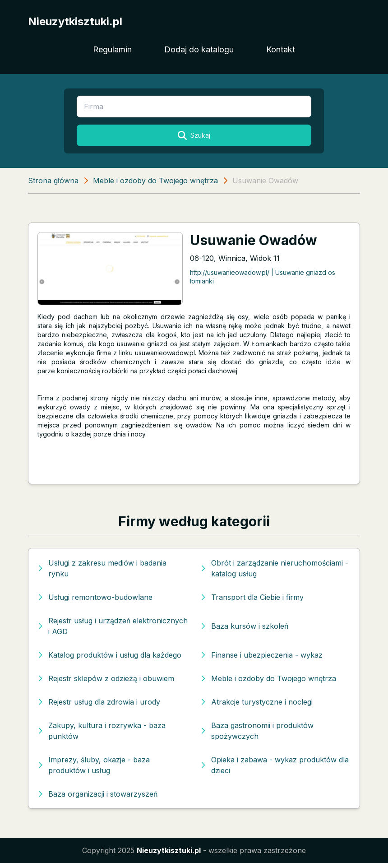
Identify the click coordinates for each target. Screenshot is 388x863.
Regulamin (112, 49)
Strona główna (53, 180)
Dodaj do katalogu (199, 49)
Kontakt (280, 49)
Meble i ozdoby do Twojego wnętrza (155, 180)
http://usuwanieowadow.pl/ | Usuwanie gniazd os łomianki (262, 277)
